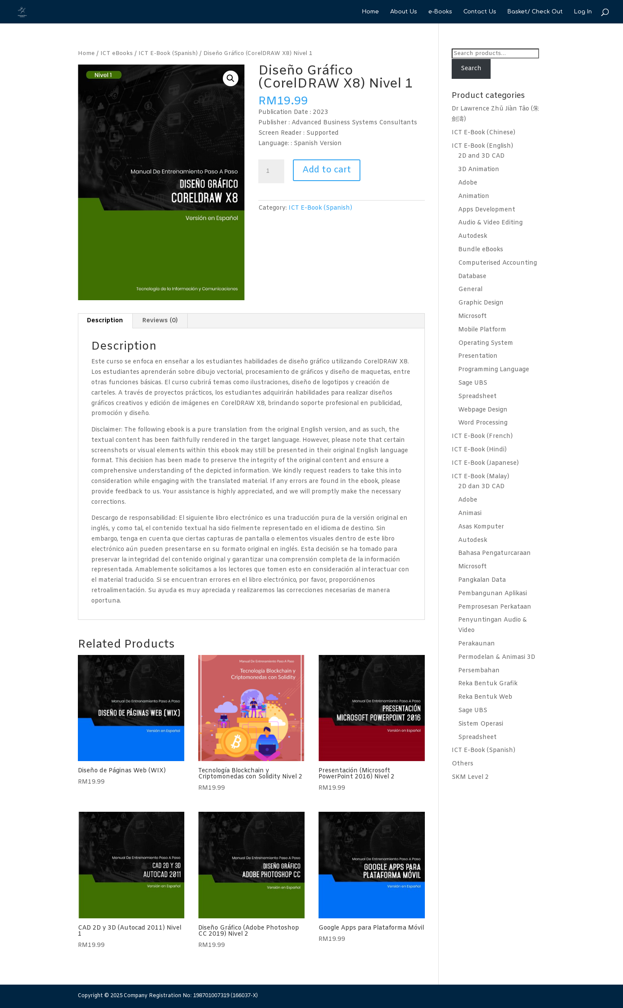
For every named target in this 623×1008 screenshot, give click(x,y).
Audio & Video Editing (490, 223)
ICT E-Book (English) (482, 146)
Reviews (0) (160, 321)
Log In (583, 12)
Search (471, 69)
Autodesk (472, 236)
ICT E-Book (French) (482, 436)
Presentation (478, 356)
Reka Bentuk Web (485, 697)
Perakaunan (476, 644)
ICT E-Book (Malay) (480, 477)
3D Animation (478, 169)
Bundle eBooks (480, 250)
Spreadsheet (477, 396)
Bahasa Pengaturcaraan (494, 553)
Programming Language (493, 370)
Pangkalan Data (482, 580)
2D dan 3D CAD (481, 487)
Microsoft (472, 316)
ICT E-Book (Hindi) (479, 450)
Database (472, 276)
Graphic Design (481, 303)
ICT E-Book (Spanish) (168, 53)
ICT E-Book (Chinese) (483, 133)
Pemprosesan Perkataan (494, 607)
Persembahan (479, 671)
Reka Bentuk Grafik (487, 684)
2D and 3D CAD (481, 156)
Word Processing (482, 423)
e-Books (440, 12)
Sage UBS (472, 383)
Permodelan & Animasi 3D (496, 657)
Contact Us (479, 12)
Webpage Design (482, 410)
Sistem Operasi (480, 724)
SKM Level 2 (470, 777)
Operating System (485, 343)
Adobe (467, 183)
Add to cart (326, 170)
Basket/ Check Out (535, 12)
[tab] (105, 321)
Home (370, 12)
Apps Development (486, 210)
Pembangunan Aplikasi (492, 594)
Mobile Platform (482, 330)
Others (462, 764)
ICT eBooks (116, 53)
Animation (473, 196)
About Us (403, 12)
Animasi (470, 513)
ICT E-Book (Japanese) (485, 463)
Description (105, 321)
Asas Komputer (481, 527)
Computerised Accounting (497, 263)
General (470, 289)
